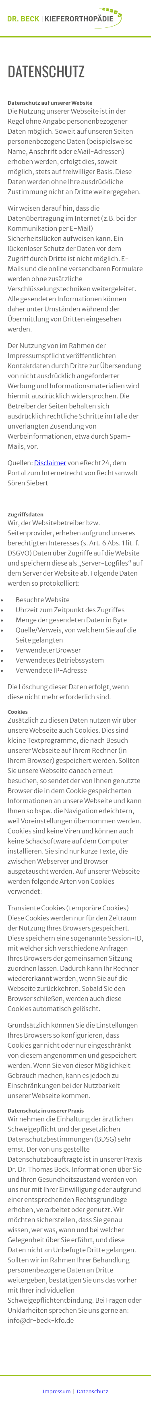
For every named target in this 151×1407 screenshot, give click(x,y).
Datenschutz (92, 1391)
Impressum (56, 1391)
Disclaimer (50, 463)
